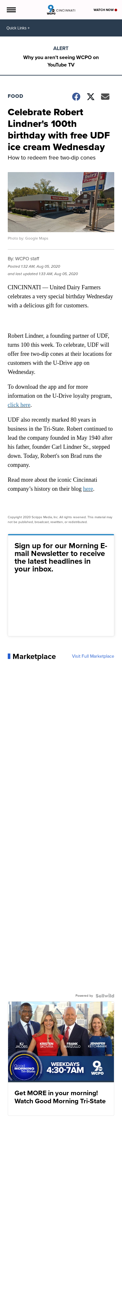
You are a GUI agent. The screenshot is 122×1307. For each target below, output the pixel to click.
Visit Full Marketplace (93, 656)
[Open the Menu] (11, 10)
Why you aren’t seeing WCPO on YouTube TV (61, 61)
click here (19, 405)
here (88, 489)
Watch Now (105, 9)
